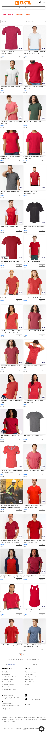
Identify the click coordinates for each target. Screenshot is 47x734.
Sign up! (35, 664)
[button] (36, 2)
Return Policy (29, 679)
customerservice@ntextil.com (10, 705)
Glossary (27, 684)
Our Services (29, 674)
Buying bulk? (6, 672)
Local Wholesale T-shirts (9, 677)
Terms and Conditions (16, 728)
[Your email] (17, 664)
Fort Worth (34, 719)
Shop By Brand (6, 674)
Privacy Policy (6, 728)
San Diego (11, 719)
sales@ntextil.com (7, 709)
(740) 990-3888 (8, 695)
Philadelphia (32, 717)
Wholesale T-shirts (7, 682)
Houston (39, 717)
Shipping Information (31, 677)
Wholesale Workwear (8, 687)
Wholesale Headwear (8, 684)
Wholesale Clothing (7, 679)
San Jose (22, 719)
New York (5, 717)
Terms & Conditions (30, 682)
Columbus (6, 721)
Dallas (17, 719)
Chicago (25, 717)
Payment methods (30, 672)
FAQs (28, 704)
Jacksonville (42, 719)
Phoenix (11, 717)
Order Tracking (35, 699)
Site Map (24, 728)
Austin (28, 719)
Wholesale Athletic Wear (9, 689)
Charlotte (12, 721)
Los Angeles (18, 717)
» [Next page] (26, 655)
